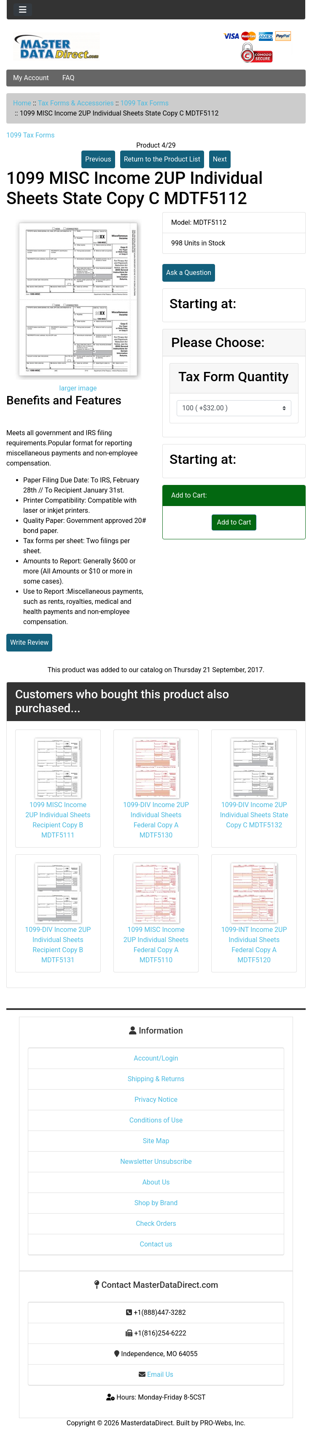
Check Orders (156, 1224)
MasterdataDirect (147, 1423)
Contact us (156, 1244)
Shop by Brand (156, 1203)
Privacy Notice (156, 1100)
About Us (155, 1182)
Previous (98, 159)
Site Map (156, 1141)
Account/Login (156, 1058)
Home (22, 103)
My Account (31, 78)
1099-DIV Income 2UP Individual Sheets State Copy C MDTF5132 (254, 815)
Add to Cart (234, 522)
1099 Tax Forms (144, 103)
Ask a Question (188, 273)
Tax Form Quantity (233, 377)
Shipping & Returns (156, 1079)
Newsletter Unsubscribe (156, 1162)
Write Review (29, 642)
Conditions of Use (156, 1120)
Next (220, 159)
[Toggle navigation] (22, 9)
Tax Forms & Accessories (76, 103)
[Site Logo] (56, 46)
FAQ (68, 78)
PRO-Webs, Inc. (222, 1423)
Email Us (156, 1374)
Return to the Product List (162, 159)
